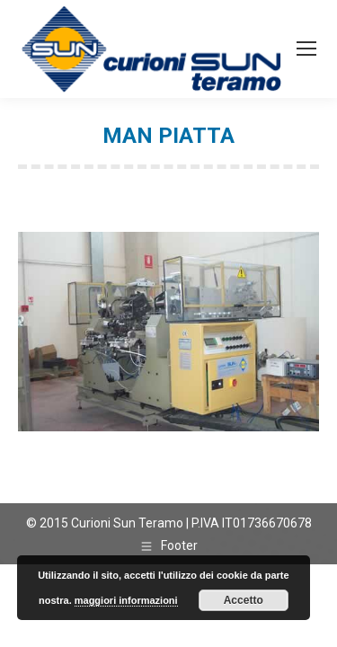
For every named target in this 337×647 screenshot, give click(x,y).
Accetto (243, 600)
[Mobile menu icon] (306, 48)
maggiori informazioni (126, 600)
